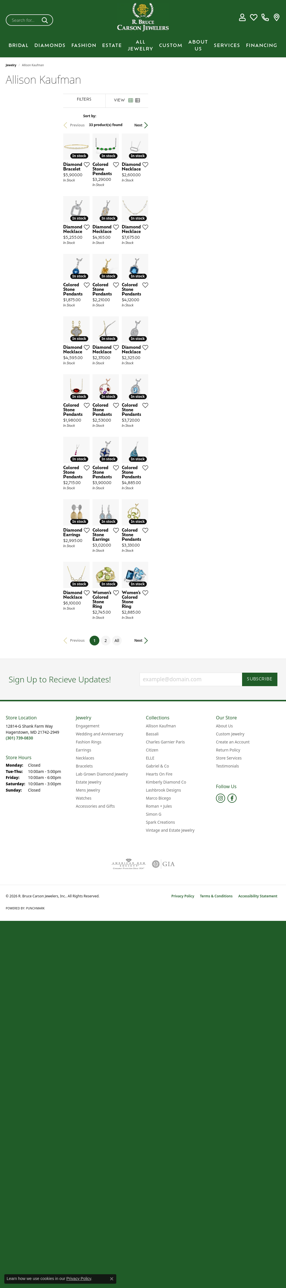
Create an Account (233, 968)
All (194, 867)
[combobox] (22, 20)
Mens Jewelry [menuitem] (88, 1016)
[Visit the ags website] (128, 1090)
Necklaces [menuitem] (85, 984)
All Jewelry (140, 46)
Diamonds (50, 46)
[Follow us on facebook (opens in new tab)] (232, 1024)
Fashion (84, 46)
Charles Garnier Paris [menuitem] (165, 968)
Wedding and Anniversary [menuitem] (99, 960)
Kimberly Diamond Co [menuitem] (166, 1008)
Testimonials (227, 992)
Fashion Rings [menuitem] (88, 968)
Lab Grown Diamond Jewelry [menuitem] (102, 1000)
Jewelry (11, 65)
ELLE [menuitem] (150, 984)
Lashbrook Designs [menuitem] (163, 1016)
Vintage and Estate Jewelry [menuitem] (170, 1056)
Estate (112, 46)
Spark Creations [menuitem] (160, 1048)
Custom (171, 46)
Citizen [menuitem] (152, 976)
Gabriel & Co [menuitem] (157, 992)
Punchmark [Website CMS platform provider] (35, 1135)
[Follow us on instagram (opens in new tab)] (220, 1024)
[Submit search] (46, 20)
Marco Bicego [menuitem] (158, 1024)
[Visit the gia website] (163, 1090)
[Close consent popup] (111, 1279)
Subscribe (260, 906)
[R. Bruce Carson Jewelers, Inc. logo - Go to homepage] (143, 17)
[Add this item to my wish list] (144, 200)
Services (227, 46)
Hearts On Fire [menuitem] (159, 1000)
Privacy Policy (182, 1122)
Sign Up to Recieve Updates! (60, 906)
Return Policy (228, 976)
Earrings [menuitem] (83, 976)
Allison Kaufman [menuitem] (161, 952)
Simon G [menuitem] (153, 1040)
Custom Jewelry (230, 960)
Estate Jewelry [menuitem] (88, 1008)
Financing (261, 46)
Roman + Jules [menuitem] (159, 1032)
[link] (265, 17)
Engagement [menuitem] (87, 952)
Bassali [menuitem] (152, 960)
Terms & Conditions (216, 1122)
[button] (242, 17)
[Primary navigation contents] (143, 45)
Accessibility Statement (257, 1122)
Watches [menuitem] (83, 1024)
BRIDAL (19, 46)
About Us (198, 46)
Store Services (229, 984)
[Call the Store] (19, 964)
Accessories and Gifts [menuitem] (95, 1032)
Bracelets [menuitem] (84, 992)
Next (270, 125)
